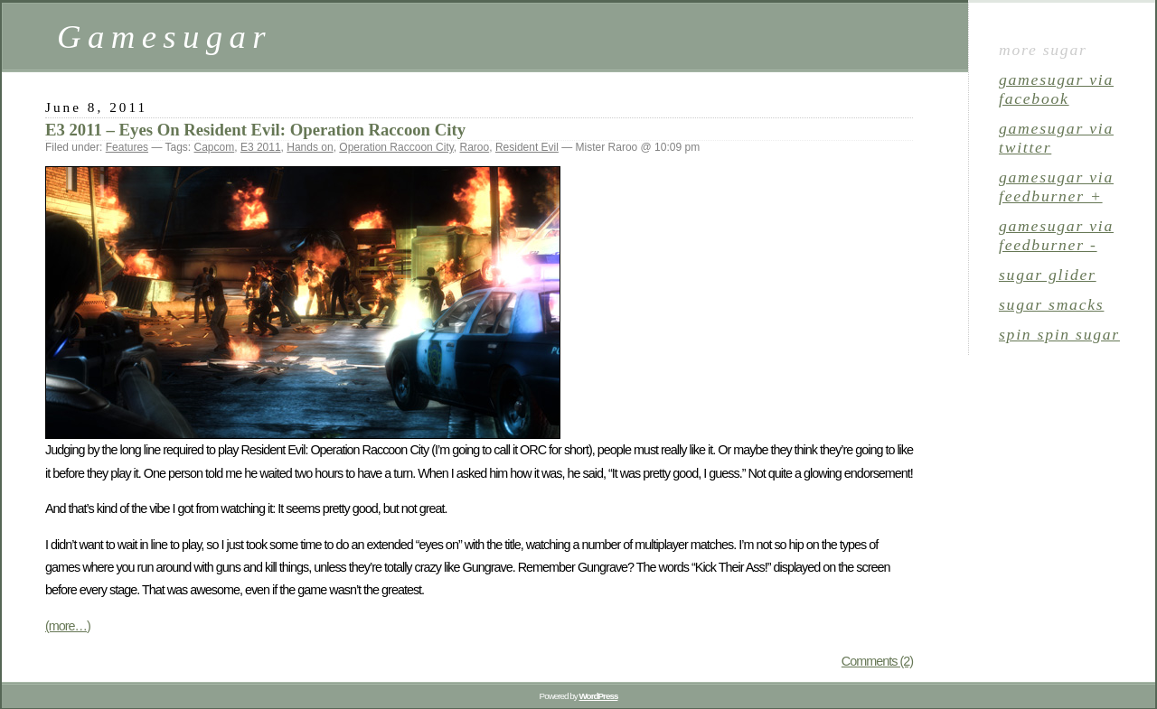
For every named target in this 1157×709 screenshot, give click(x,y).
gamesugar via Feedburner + (1056, 186)
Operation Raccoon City (396, 147)
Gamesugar (164, 36)
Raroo (475, 147)
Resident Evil (527, 147)
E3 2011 (260, 147)
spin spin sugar (1059, 334)
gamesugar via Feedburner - (1056, 235)
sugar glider (1047, 275)
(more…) (67, 626)
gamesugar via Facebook (1056, 88)
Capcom (214, 147)
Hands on (310, 147)
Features (127, 147)
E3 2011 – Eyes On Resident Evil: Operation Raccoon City (255, 129)
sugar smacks (1051, 304)
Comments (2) (877, 661)
